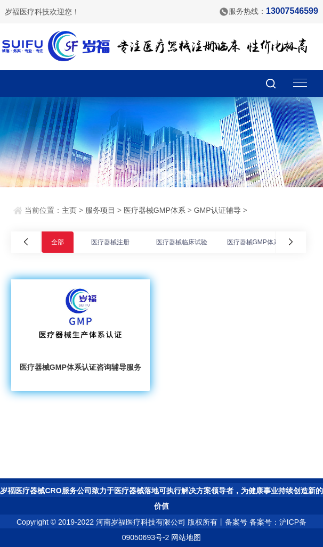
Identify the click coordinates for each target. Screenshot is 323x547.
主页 (69, 210)
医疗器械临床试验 (181, 242)
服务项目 (100, 210)
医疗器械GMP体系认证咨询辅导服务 (80, 367)
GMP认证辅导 (217, 210)
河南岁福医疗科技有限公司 (140, 522)
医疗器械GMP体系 (154, 210)
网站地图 (186, 537)
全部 (57, 242)
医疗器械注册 (110, 242)
